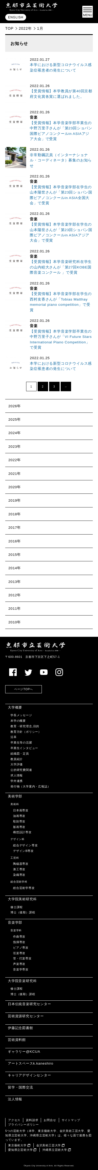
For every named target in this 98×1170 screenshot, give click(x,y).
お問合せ (50, 1120)
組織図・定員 (19, 753)
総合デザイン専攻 (25, 845)
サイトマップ (71, 1120)
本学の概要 (18, 720)
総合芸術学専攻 (24, 887)
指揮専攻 (19, 942)
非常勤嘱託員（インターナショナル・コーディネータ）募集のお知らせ (61, 160)
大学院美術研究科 (22, 899)
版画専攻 (19, 826)
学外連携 (16, 780)
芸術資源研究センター (26, 1016)
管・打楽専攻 (22, 958)
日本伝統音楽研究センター (29, 1004)
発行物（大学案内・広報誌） (30, 786)
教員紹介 (16, 759)
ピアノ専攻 (20, 947)
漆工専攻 (19, 869)
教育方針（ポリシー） (25, 731)
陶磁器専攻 (20, 863)
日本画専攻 (20, 810)
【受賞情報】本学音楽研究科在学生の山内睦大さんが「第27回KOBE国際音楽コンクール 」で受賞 (61, 267)
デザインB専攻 (23, 850)
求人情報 (16, 775)
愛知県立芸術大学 (20, 1149)
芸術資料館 (17, 1040)
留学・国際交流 (20, 1087)
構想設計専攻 (22, 832)
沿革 (13, 737)
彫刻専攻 (19, 821)
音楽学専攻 (20, 969)
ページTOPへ (23, 689)
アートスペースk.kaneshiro (30, 1063)
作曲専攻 (19, 936)
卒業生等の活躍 (21, 742)
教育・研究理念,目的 (24, 726)
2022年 (25, 28)
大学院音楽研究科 (22, 981)
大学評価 (16, 764)
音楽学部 (15, 922)
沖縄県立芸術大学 (54, 1149)
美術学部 (15, 796)
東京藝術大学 (17, 1145)
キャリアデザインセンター (29, 1075)
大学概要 (15, 707)
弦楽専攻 (19, 953)
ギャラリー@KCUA (24, 1052)
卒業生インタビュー (24, 748)
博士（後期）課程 (22, 912)
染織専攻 (19, 874)
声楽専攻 (19, 963)
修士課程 (16, 907)
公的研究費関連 (21, 769)
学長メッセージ (21, 715)
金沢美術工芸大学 (48, 1145)
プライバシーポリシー (23, 1124)
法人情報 (15, 1099)
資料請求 (32, 1120)
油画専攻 (19, 815)
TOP (9, 28)
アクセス (14, 1120)
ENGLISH (15, 17)
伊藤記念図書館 (20, 1028)
